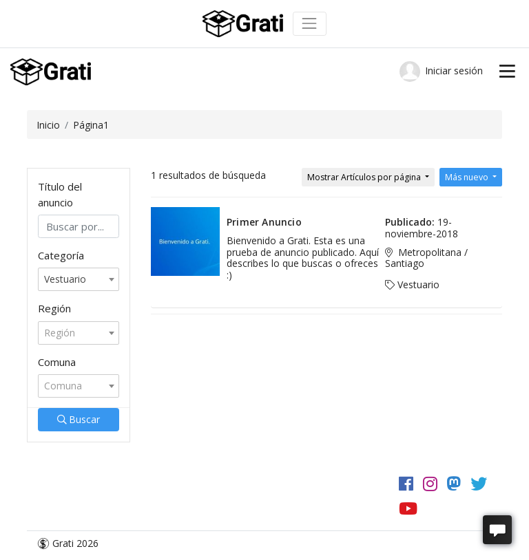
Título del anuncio (60, 194)
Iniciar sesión (441, 71)
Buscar (79, 419)
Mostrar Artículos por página (365, 177)
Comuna (57, 362)
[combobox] (78, 279)
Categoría (61, 255)
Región (54, 308)
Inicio (48, 124)
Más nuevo (467, 177)
